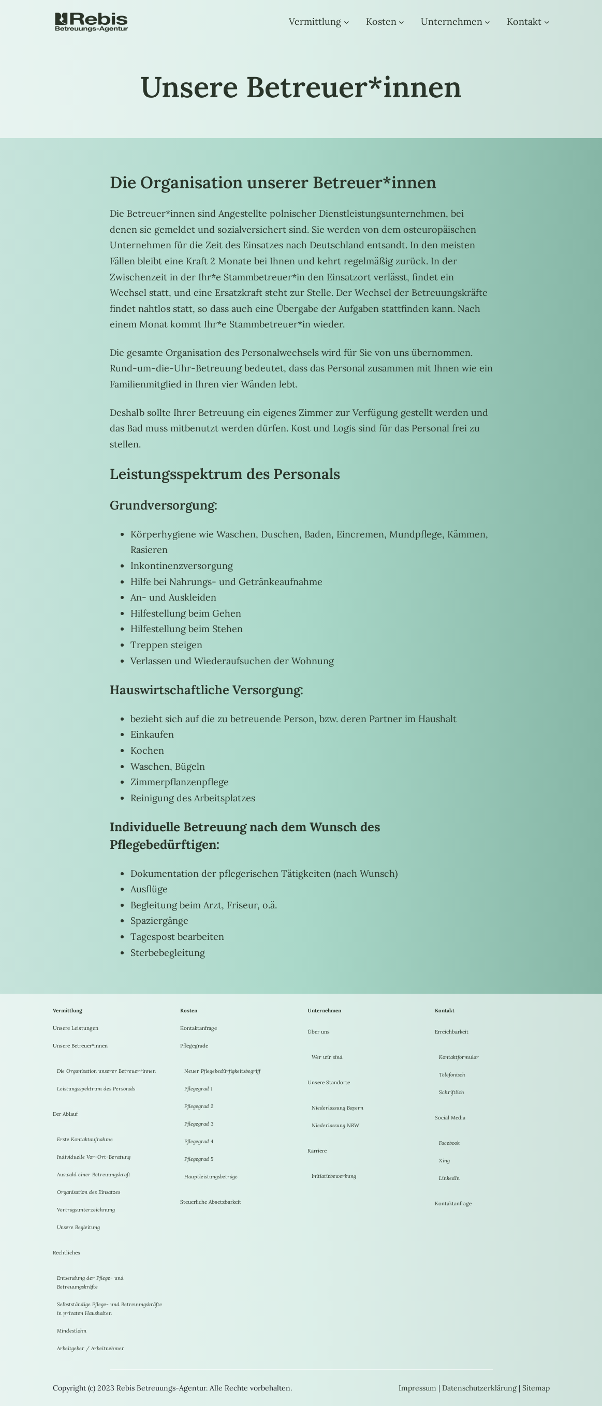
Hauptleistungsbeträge (211, 1176)
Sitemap (536, 1388)
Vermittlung (315, 21)
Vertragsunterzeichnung (86, 1209)
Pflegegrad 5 (198, 1159)
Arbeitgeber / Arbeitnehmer (90, 1348)
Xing (444, 1160)
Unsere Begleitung (78, 1227)
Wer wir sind (327, 1057)
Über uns (318, 1031)
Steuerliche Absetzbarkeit (210, 1202)
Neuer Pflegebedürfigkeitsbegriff (222, 1071)
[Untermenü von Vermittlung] (346, 22)
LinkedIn (449, 1178)
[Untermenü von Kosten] (401, 22)
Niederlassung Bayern (337, 1107)
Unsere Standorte (328, 1082)
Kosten (381, 21)
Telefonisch (452, 1074)
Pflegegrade (194, 1045)
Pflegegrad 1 (198, 1088)
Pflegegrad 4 (198, 1141)
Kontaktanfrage (198, 1028)
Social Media (450, 1117)
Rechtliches (66, 1252)
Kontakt (524, 21)
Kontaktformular (459, 1057)
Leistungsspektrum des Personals (96, 1088)
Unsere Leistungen (75, 1028)
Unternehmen (451, 21)
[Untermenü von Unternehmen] (487, 22)
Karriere (317, 1150)
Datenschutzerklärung (479, 1388)
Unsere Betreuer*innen (80, 1045)
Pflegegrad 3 (198, 1123)
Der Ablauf (65, 1114)
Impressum (417, 1388)
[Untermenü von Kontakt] (547, 22)
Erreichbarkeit (451, 1031)
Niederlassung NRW (335, 1125)
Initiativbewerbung (334, 1176)
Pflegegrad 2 (198, 1106)
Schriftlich (451, 1092)
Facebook (449, 1143)
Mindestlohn (71, 1330)
